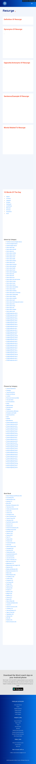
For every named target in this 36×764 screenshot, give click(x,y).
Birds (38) (8, 503)
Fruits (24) (8, 544)
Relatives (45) (9, 591)
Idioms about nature (10, 288)
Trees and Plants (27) (11, 610)
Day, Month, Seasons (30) (12, 522)
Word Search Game (18, 736)
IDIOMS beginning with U (11, 350)
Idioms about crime (10, 256)
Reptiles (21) (9, 595)
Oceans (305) (9, 578)
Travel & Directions (10, 392)
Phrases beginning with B (12, 424)
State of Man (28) (10, 601)
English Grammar (18, 708)
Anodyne (8, 202)
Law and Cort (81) (10, 557)
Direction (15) (9, 524)
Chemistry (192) (10, 507)
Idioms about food (10, 262)
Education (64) (9, 531)
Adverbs (18, 728)
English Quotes (18, 710)
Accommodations (10, 401)
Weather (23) (9, 619)
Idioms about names (11, 285)
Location (8, 396)
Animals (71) (9, 501)
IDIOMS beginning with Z (11, 360)
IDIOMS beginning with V (11, 352)
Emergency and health (11, 413)
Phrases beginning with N (12, 446)
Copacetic (8, 200)
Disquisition (9, 211)
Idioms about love (10, 277)
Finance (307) (9, 535)
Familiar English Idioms (11, 245)
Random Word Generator (18, 730)
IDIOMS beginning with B (11, 315)
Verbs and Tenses (18, 704)
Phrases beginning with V (12, 461)
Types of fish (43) (10, 612)
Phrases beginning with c (12, 426)
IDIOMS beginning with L (11, 333)
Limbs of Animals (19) (11, 559)
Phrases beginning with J (12, 439)
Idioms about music (10, 283)
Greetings (8, 390)
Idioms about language (11, 271)
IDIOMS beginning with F (11, 322)
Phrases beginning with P (12, 450)
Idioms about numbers (11, 290)
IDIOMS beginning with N (11, 337)
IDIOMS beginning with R (11, 345)
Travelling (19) (9, 608)
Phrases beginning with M (12, 445)
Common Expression (11, 388)
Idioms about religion (11, 296)
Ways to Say (18, 722)
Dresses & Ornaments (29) (12, 527)
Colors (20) (8, 510)
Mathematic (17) (10, 563)
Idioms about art (10, 251)
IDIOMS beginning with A (11, 313)
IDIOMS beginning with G (11, 324)
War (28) (8, 618)
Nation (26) (8, 572)
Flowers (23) (9, 540)
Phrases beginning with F (12, 431)
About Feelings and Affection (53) (14, 495)
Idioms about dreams (11, 260)
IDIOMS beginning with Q (11, 343)
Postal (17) (8, 589)
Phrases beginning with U (12, 460)
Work (7, 416)
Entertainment (9, 407)
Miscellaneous (9, 420)
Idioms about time (10, 303)
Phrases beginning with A (12, 422)
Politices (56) (9, 587)
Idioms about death (10, 258)
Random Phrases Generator (18, 734)
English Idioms (18, 712)
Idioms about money (11, 281)
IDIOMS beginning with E (11, 320)
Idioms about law (10, 273)
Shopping (8, 409)
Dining (7, 403)
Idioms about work (10, 311)
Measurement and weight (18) (13, 565)
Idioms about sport (10, 300)
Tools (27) (8, 604)
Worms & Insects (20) (11, 621)
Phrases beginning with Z (12, 467)
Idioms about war (10, 307)
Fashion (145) (9, 533)
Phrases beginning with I (11, 437)
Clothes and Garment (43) (12, 509)
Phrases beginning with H (12, 435)
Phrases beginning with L (12, 443)
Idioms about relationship (12, 294)
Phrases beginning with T (12, 458)
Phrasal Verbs (18, 726)
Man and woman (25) (11, 561)
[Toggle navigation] (31, 3)
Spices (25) (8, 599)
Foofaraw (8, 198)
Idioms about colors (10, 255)
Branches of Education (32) (12, 505)
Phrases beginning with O (12, 448)
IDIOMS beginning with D (11, 318)
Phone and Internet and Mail (12, 398)
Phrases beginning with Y (12, 465)
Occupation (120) (10, 576)
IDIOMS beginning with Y (11, 358)
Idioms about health (10, 268)
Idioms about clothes (11, 253)
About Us (18, 746)
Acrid (7, 213)
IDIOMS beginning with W (12, 354)
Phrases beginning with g (12, 433)
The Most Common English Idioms (14, 241)
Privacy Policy (18, 744)
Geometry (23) (9, 550)
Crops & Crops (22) (10, 518)
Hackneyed (8, 204)
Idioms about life (10, 275)
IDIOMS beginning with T (11, 349)
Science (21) (9, 597)
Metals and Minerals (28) (12, 569)
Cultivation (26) (9, 520)
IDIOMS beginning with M (12, 335)
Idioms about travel (10, 305)
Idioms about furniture (11, 264)
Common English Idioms (11, 243)
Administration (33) (10, 499)
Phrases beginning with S (12, 456)
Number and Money (10, 394)
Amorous (8, 209)
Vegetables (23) (10, 614)
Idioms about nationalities (12, 286)
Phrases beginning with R (12, 454)
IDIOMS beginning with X (11, 356)
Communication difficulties (12, 411)
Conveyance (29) (10, 514)
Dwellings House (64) (11, 529)
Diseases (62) (9, 525)
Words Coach (17, 760)
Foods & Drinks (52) (10, 542)
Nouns (18, 706)
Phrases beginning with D (12, 428)
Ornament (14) (9, 580)
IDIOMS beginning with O (11, 339)
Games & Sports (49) (11, 546)
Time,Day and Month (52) (12, 602)
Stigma (8, 196)
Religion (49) (9, 593)
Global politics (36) (10, 552)
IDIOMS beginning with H (11, 326)
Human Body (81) (10, 555)
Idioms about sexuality (11, 298)
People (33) (9, 584)
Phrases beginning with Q (12, 452)
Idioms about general (11, 266)
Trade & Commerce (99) (11, 606)
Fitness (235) (9, 539)
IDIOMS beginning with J (11, 330)
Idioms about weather (11, 309)
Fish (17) (8, 537)
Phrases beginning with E (12, 429)
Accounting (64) (10, 497)
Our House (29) (9, 582)
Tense (18, 724)
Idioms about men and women (13, 279)
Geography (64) (9, 548)
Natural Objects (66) (10, 574)
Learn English (18, 714)
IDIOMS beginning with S (11, 347)
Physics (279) (9, 586)
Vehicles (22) (9, 616)
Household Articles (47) (11, 554)
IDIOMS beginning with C (11, 317)
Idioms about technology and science (14, 302)
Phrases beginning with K (12, 441)
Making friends (9, 405)
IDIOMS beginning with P (11, 341)
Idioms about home (10, 270)
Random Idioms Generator (18, 732)
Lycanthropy (9, 206)
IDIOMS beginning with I (11, 328)
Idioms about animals (11, 249)
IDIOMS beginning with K (11, 332)
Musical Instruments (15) (12, 571)
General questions (10, 414)
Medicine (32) (9, 567)
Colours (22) (9, 512)
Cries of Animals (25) (11, 516)
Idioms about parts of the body (13, 292)
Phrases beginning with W (12, 463)
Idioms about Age (10, 247)
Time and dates (9, 399)
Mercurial (8, 207)
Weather (8, 418)
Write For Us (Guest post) (18, 742)
